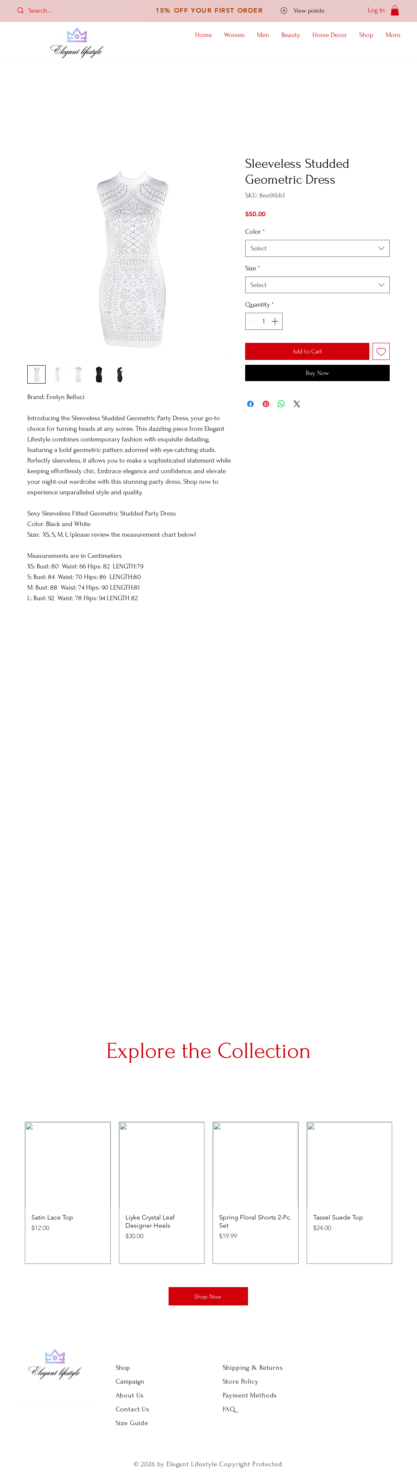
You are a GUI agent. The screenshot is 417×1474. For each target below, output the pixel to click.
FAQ (229, 1409)
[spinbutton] (264, 321)
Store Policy (241, 1381)
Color (255, 231)
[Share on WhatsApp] (281, 404)
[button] (395, 10)
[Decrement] (252, 321)
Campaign (130, 1381)
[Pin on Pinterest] (266, 404)
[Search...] (47, 10)
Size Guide (132, 1423)
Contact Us (133, 1409)
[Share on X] (297, 404)
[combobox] (317, 248)
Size (252, 268)
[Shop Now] (208, 1296)
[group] (208, 1193)
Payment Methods (250, 1395)
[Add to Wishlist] (381, 351)
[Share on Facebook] (250, 404)
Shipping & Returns (253, 1367)
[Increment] (276, 321)
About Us (131, 1395)
